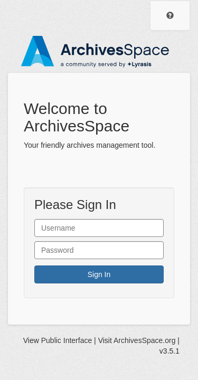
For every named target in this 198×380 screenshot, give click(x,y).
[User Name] (99, 228)
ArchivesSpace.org (145, 340)
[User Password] (99, 250)
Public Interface (66, 340)
